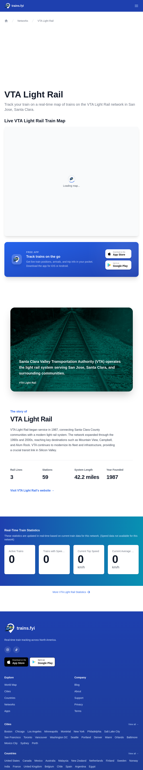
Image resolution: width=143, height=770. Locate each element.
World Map (10, 684)
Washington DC (59, 737)
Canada (27, 760)
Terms (78, 711)
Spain (69, 766)
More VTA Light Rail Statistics (71, 592)
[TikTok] (16, 649)
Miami (108, 737)
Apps (7, 711)
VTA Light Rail (46, 20)
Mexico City (10, 743)
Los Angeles (34, 731)
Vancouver (41, 737)
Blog (77, 684)
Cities (7, 691)
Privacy (79, 704)
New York (79, 731)
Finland (110, 760)
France (17, 766)
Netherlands (96, 760)
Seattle (75, 737)
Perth (35, 743)
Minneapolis (51, 731)
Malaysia (63, 760)
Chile (60, 766)
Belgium (49, 766)
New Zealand (78, 760)
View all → (133, 724)
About (78, 691)
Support (79, 697)
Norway (133, 760)
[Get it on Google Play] (42, 662)
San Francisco (12, 737)
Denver (98, 737)
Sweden (121, 760)
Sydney (24, 743)
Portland (86, 737)
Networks (22, 20)
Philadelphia (94, 731)
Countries (9, 697)
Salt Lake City (112, 731)
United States (12, 760)
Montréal (66, 731)
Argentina (80, 766)
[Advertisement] (71, 54)
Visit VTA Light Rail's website (32, 490)
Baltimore (132, 737)
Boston (8, 731)
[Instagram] (7, 649)
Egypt (92, 766)
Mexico (38, 760)
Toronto (27, 737)
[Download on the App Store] (16, 662)
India (7, 766)
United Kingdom (33, 766)
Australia (50, 760)
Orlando (119, 737)
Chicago (20, 731)
